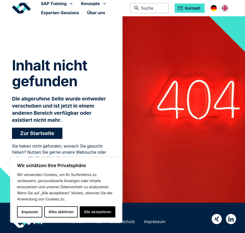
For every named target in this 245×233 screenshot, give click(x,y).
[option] (226, 8)
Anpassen (29, 212)
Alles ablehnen (61, 212)
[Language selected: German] (222, 8)
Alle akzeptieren (97, 212)
